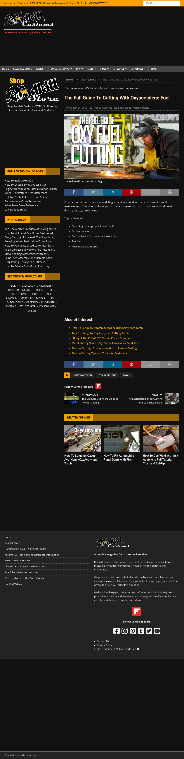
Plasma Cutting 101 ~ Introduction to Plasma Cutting (104, 348)
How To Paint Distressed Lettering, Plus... (29, 245)
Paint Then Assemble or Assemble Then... (29, 258)
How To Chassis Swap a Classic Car (25, 184)
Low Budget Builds (16, 209)
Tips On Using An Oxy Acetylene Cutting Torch (100, 333)
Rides (103, 68)
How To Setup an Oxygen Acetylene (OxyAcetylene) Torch (107, 328)
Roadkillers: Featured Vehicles (21, 572)
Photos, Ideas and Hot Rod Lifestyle (24, 578)
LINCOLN (11, 298)
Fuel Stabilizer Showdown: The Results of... (30, 249)
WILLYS (32, 310)
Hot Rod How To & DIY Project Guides (25, 549)
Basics (40, 68)
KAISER (49, 294)
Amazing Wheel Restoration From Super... (30, 241)
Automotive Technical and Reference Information (32, 554)
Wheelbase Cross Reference (21, 205)
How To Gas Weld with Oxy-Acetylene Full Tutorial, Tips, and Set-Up (161, 459)
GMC (24, 294)
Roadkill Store (22, 68)
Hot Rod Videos (13, 584)
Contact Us (103, 641)
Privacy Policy (104, 645)
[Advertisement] (121, 36)
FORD (51, 290)
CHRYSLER (12, 290)
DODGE (40, 290)
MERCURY (27, 298)
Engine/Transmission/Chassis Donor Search (31, 189)
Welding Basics (141, 107)
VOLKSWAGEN (47, 306)
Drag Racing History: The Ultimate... (26, 262)
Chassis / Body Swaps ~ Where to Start (26, 566)
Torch (126, 375)
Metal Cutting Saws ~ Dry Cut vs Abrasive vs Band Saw (105, 343)
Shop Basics (124, 107)
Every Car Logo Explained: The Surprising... (30, 237)
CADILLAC (27, 285)
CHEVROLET (44, 285)
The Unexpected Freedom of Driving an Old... (32, 229)
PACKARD (32, 302)
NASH (52, 298)
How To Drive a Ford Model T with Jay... (28, 266)
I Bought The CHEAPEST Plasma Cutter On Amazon (103, 338)
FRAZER (13, 294)
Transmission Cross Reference (23, 201)
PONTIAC (10, 306)
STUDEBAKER (28, 306)
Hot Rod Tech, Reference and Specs (26, 197)
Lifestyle (118, 68)
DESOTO (27, 290)
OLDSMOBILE (15, 302)
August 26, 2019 (78, 107)
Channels (137, 68)
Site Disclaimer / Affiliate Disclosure (118, 649)
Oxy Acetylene (107, 375)
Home (5, 68)
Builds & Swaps (60, 68)
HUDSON (35, 294)
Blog (154, 68)
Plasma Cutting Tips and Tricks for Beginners (99, 353)
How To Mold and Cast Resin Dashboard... (30, 233)
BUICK (14, 285)
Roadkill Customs (102, 107)
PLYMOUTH (48, 302)
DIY (78, 68)
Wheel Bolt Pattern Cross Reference (26, 193)
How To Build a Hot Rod (19, 180)
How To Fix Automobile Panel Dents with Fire (119, 457)
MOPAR (40, 298)
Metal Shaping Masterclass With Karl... (27, 254)
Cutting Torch (83, 375)
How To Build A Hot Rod (18, 560)
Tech (90, 68)
